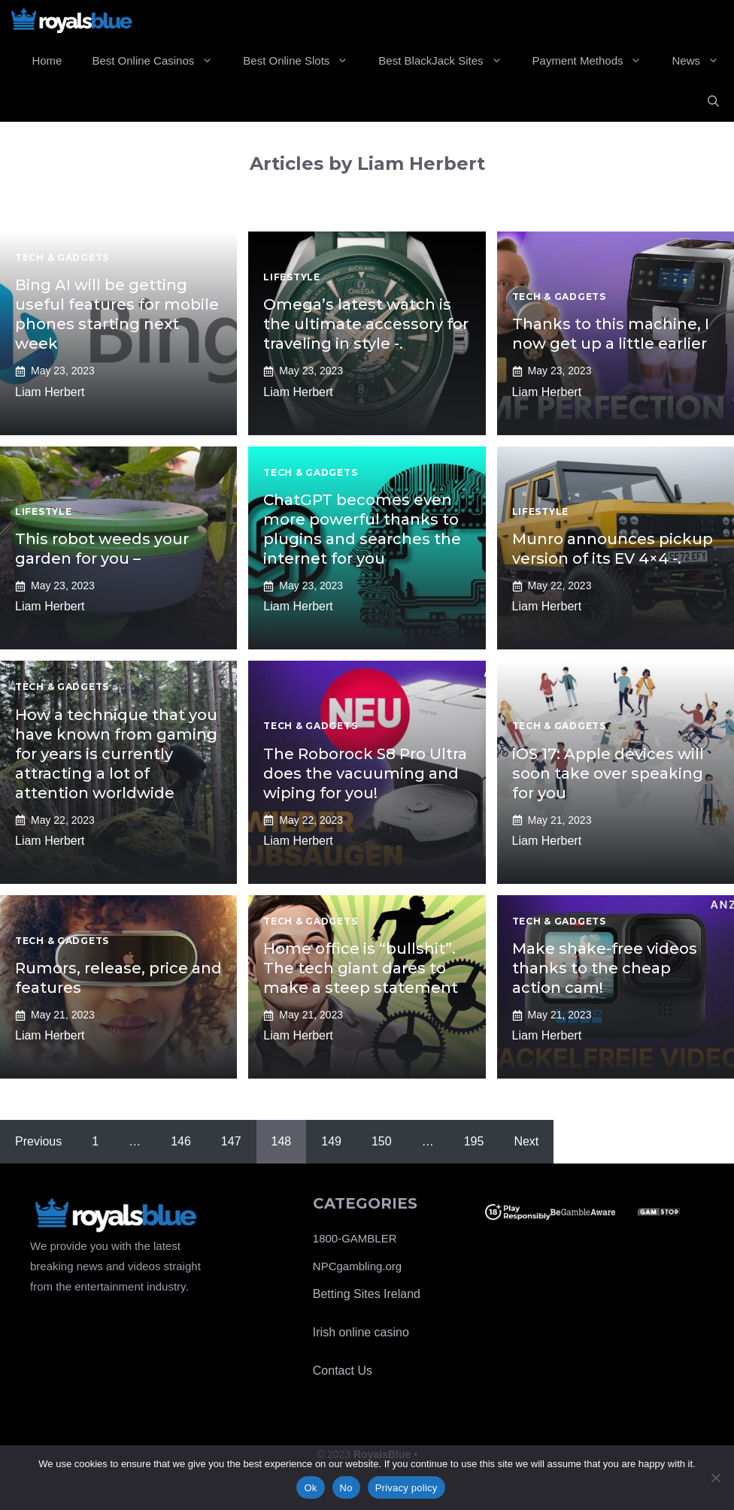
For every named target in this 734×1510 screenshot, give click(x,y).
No (346, 1487)
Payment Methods (594, 61)
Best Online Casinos (160, 61)
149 (331, 1141)
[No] (715, 1477)
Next (526, 1141)
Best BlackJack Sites (447, 61)
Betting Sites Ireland (366, 1294)
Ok (310, 1487)
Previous (38, 1141)
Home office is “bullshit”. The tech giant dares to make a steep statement (360, 968)
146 (181, 1141)
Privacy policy (406, 1487)
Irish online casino (361, 1332)
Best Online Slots (303, 61)
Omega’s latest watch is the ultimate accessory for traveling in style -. (366, 324)
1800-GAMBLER (355, 1238)
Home (47, 60)
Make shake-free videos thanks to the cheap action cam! (604, 968)
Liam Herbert (49, 392)
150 (382, 1141)
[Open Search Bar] (713, 101)
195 (474, 1141)
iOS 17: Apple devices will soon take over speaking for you (608, 773)
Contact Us (342, 1370)
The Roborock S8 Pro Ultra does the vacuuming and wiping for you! (365, 773)
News (703, 61)
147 (231, 1141)
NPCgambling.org (357, 1266)
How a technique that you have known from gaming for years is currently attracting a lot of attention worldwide (116, 754)
